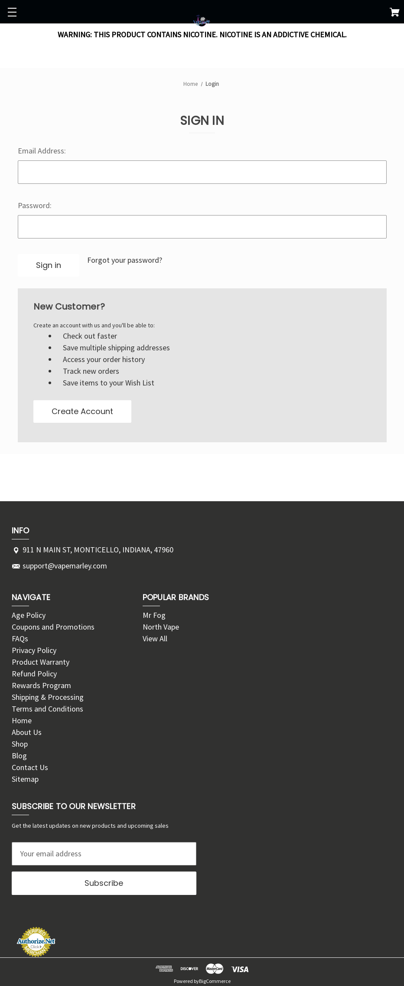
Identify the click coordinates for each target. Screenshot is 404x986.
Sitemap (25, 779)
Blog (19, 756)
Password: (35, 205)
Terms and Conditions (47, 709)
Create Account (82, 411)
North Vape (161, 627)
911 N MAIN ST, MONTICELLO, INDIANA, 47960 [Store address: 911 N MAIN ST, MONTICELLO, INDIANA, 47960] (98, 550)
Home (22, 720)
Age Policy (29, 615)
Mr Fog (154, 615)
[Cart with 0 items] (394, 14)
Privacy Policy (34, 650)
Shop (20, 744)
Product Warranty (40, 662)
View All (155, 638)
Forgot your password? (124, 260)
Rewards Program (41, 685)
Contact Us (30, 767)
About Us (27, 732)
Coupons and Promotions (53, 627)
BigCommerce (215, 980)
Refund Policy (34, 674)
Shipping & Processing (48, 697)
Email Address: (42, 151)
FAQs (20, 638)
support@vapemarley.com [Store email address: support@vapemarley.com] (65, 566)
